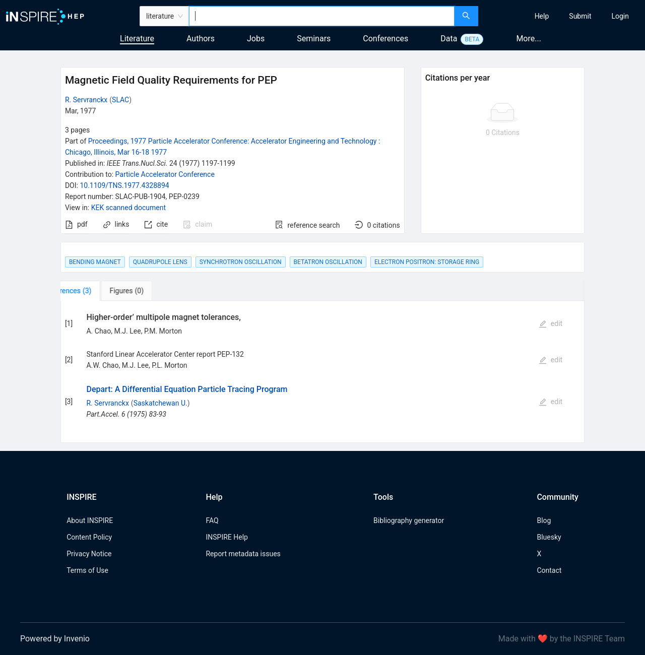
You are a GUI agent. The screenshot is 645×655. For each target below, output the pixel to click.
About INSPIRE (90, 520)
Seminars (314, 38)
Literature (137, 38)
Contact (549, 570)
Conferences (385, 38)
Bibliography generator (408, 520)
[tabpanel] (322, 372)
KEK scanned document (128, 208)
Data (448, 38)
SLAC (120, 100)
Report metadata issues (243, 554)
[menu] (563, 16)
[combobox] (322, 16)
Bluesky (549, 537)
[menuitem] (542, 16)
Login (620, 16)
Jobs (256, 38)
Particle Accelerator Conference (165, 174)
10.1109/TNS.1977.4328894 (124, 185)
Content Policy (89, 537)
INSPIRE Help (226, 537)
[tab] (92, 290)
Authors (200, 38)
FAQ (212, 520)
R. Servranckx (86, 100)
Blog (544, 520)
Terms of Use (87, 570)
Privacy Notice (89, 554)
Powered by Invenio (55, 638)
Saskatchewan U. (160, 403)
